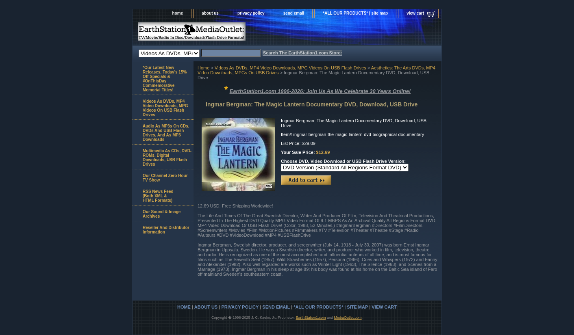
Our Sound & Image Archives (161, 214)
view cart (415, 13)
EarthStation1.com (311, 318)
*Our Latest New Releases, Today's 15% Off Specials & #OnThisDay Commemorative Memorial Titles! (165, 78)
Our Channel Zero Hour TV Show (165, 177)
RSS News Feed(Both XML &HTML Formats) (158, 196)
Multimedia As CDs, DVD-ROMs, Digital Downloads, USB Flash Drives (167, 157)
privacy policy (251, 13)
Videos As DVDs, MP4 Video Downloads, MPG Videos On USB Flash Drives (290, 67)
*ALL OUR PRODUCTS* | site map (355, 13)
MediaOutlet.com (348, 318)
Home (203, 67)
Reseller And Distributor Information (166, 229)
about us (210, 13)
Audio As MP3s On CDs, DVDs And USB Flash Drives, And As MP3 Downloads (166, 133)
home (177, 13)
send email (293, 13)
